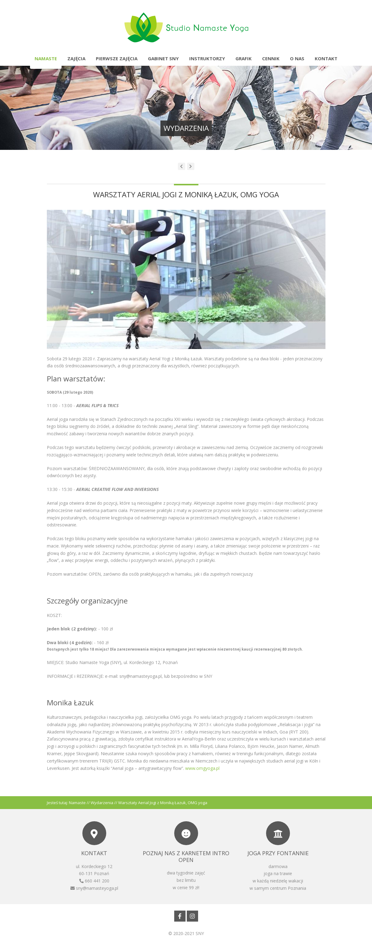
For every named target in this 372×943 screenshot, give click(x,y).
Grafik (243, 58)
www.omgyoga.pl (202, 768)
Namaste (46, 58)
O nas (297, 58)
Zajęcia (76, 58)
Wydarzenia (102, 802)
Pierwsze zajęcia (116, 58)
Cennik (271, 58)
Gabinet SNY (163, 58)
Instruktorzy (207, 58)
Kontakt (326, 58)
